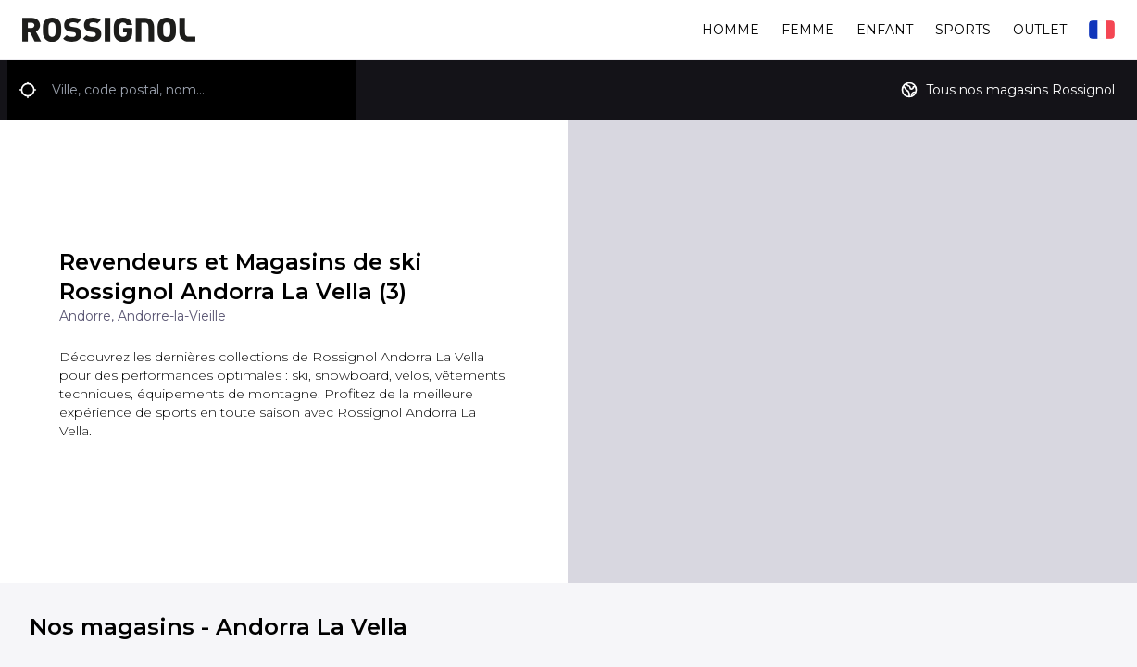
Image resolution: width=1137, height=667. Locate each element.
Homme (730, 29)
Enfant (884, 29)
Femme (807, 29)
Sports (963, 29)
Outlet (1040, 29)
